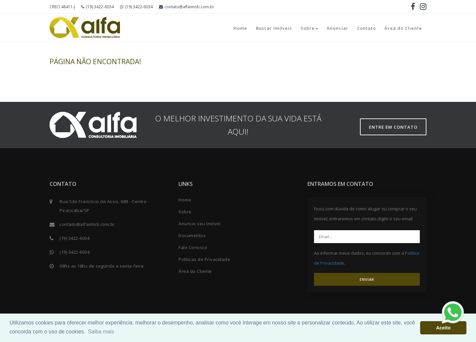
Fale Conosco (192, 247)
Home (240, 28)
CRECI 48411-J (62, 7)
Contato (366, 28)
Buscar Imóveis (274, 28)
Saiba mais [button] (101, 331)
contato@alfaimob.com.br (186, 7)
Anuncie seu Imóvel (199, 224)
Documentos (192, 235)
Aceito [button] (443, 327)
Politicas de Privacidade (204, 259)
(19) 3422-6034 (97, 7)
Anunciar (337, 28)
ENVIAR (367, 279)
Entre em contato (393, 127)
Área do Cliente (403, 28)
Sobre (309, 28)
